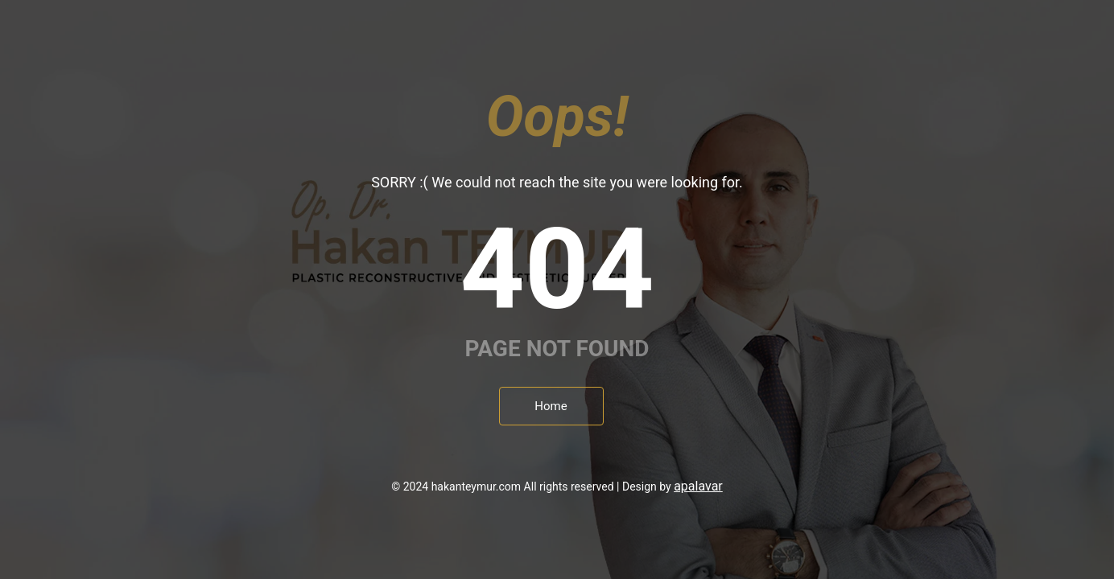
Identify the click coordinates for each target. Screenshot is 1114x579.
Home (550, 406)
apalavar (698, 486)
